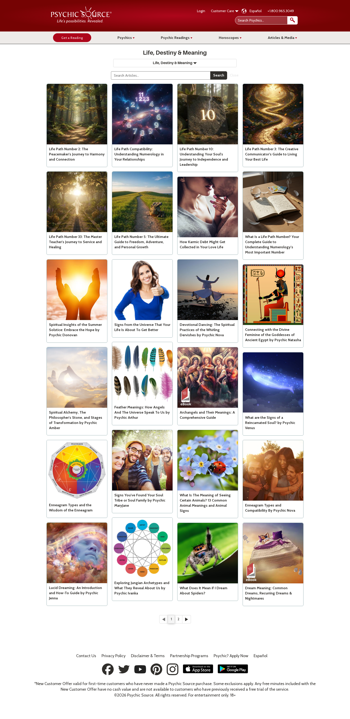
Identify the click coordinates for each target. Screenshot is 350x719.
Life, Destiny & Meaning (175, 63)
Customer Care (225, 11)
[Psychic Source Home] (81, 22)
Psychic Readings (176, 38)
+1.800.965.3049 (281, 11)
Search (218, 75)
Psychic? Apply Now (231, 655)
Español (255, 11)
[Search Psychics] (266, 20)
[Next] (186, 619)
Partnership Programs (189, 655)
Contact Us (86, 655)
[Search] (160, 75)
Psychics (126, 38)
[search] (292, 20)
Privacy (114, 655)
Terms (148, 655)
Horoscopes (230, 38)
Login (201, 11)
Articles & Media (282, 38)
